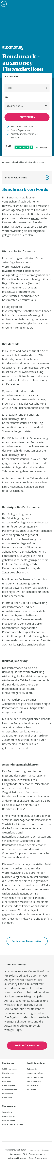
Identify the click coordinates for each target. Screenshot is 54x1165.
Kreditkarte (7, 1097)
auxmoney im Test (35, 1073)
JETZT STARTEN (27, 117)
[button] (47, 177)
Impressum (34, 1150)
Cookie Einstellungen (38, 1158)
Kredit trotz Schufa (35, 1077)
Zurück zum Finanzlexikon (27, 941)
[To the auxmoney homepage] (12, 48)
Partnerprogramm (36, 1154)
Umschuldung (8, 1073)
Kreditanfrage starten (27, 1045)
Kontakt (45, 1150)
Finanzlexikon (26, 162)
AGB (25, 1154)
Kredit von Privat (34, 1081)
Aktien (35, 218)
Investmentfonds (13, 271)
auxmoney (6, 162)
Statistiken (7, 1112)
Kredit (16, 162)
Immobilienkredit (9, 1089)
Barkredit (6, 1077)
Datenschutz (15, 1154)
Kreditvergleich (8, 1085)
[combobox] (27, 106)
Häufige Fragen (9, 1120)
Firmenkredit (7, 1093)
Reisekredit (32, 1069)
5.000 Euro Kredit (9, 1069)
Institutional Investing (16, 1158)
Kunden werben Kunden (12, 1124)
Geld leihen (7, 1081)
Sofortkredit (37, 984)
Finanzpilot (32, 1089)
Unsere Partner (9, 1116)
